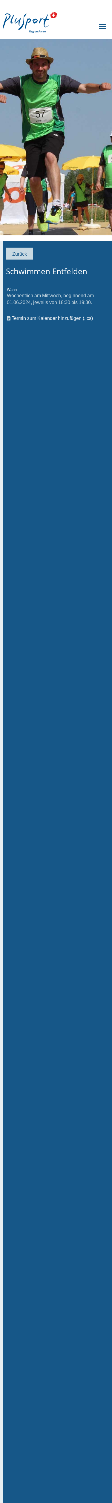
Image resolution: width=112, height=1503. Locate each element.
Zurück (19, 254)
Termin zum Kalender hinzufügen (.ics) (52, 318)
